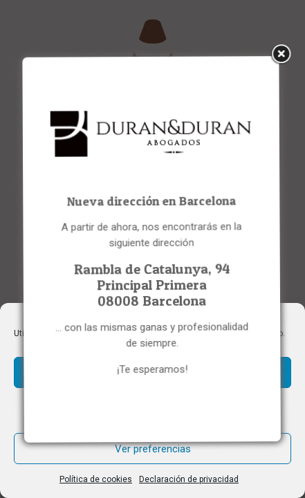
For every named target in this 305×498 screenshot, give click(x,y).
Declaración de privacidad (189, 479)
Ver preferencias (153, 449)
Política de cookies (95, 479)
